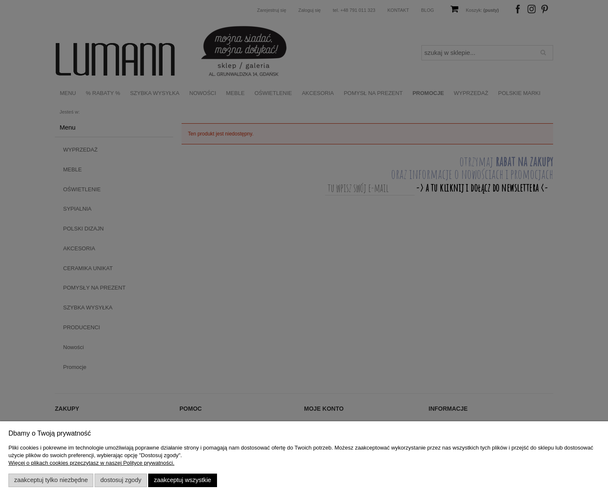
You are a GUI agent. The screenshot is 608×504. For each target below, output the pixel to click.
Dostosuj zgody (120, 480)
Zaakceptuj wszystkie (182, 480)
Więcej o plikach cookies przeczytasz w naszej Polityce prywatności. (91, 463)
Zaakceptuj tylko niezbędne (51, 480)
